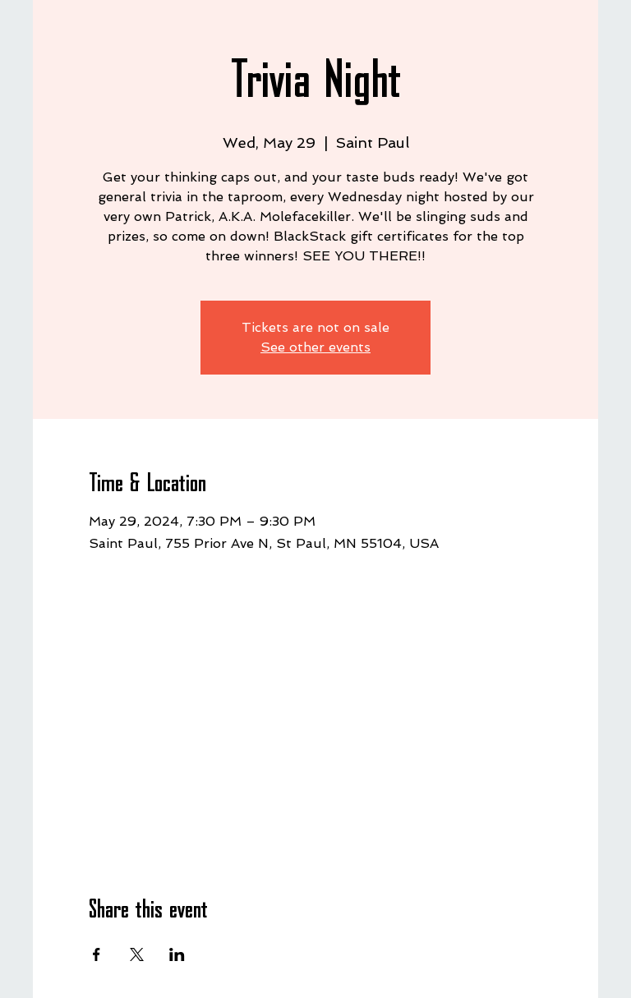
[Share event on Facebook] (96, 954)
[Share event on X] (137, 954)
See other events (315, 347)
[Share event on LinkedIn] (177, 954)
